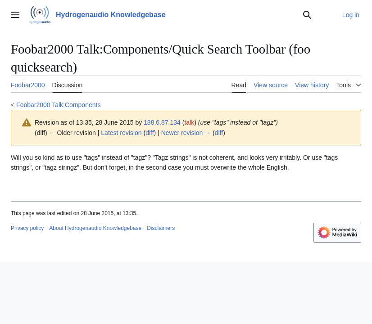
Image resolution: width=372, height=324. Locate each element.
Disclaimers (161, 228)
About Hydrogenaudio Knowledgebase (95, 228)
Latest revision (121, 132)
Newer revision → (186, 132)
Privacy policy (27, 228)
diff (149, 132)
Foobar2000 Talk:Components (58, 104)
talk (189, 122)
